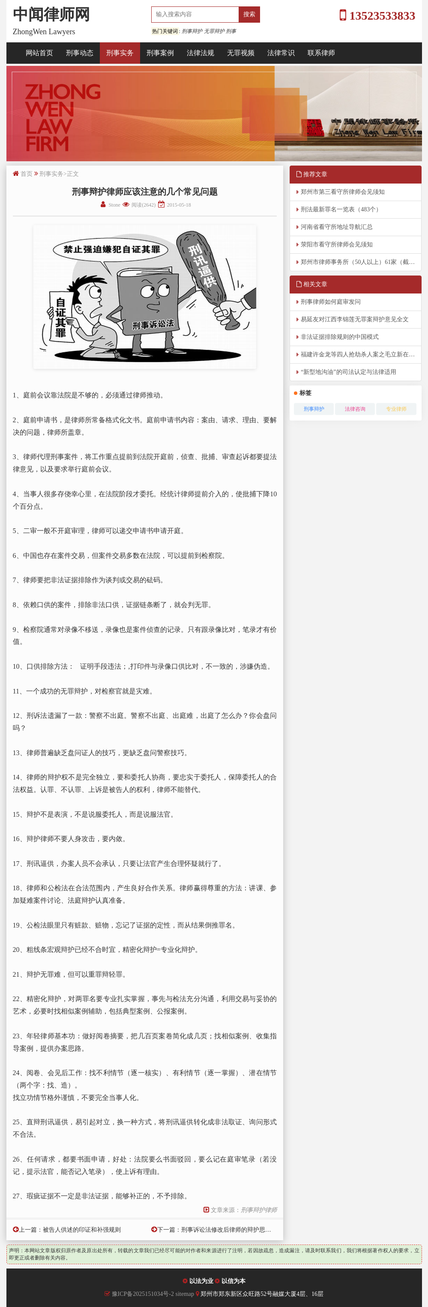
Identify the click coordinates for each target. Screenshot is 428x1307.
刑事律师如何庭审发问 (331, 302)
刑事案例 (160, 52)
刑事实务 (120, 52)
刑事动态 (79, 52)
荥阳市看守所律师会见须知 (337, 244)
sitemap (185, 1294)
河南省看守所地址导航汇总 (337, 227)
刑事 (231, 31)
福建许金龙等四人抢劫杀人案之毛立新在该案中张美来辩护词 (361, 354)
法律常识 (281, 52)
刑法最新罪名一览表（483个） (341, 209)
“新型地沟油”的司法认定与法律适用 (348, 372)
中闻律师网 (51, 14)
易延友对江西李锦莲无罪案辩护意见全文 (355, 319)
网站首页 (39, 52)
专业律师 (396, 409)
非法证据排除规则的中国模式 (340, 337)
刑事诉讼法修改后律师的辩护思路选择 (232, 1230)
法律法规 (200, 52)
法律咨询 (355, 409)
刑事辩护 (192, 31)
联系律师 (321, 52)
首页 (27, 174)
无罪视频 (240, 52)
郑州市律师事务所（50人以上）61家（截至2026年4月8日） (361, 262)
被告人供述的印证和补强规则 (82, 1230)
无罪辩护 (214, 31)
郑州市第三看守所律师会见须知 (343, 192)
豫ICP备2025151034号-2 (143, 1294)
